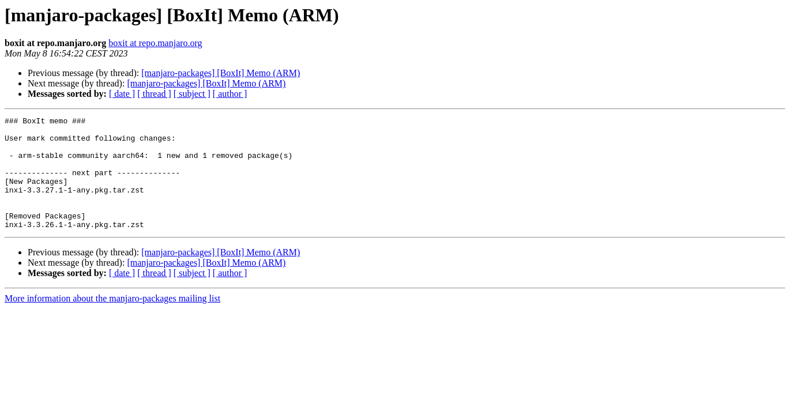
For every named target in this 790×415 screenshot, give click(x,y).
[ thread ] (154, 94)
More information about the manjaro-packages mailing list (112, 321)
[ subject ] (192, 94)
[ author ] (230, 94)
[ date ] (122, 94)
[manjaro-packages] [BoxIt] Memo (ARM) (220, 73)
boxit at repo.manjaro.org (155, 43)
